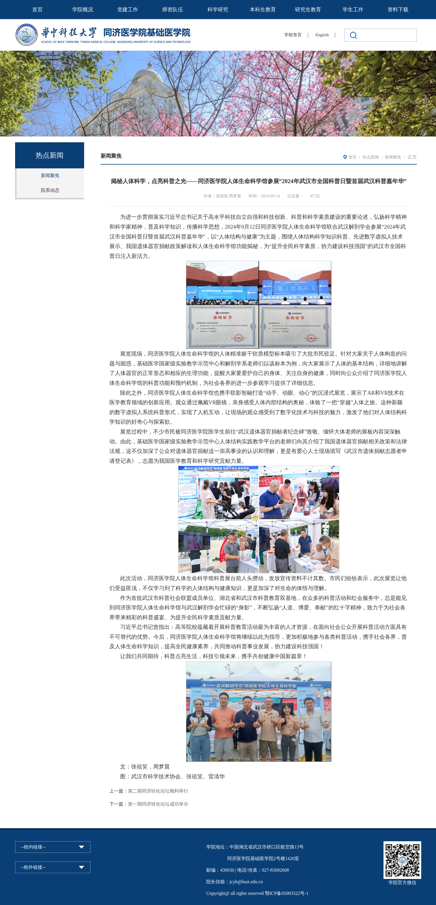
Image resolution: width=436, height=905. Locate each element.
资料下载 (398, 9)
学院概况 (82, 9)
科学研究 (217, 9)
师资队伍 (172, 9)
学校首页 (293, 34)
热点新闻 (371, 157)
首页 (37, 9)
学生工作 (353, 9)
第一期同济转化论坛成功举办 (158, 804)
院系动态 (50, 190)
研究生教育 (308, 9)
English (322, 34)
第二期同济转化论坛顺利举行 (158, 791)
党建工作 (127, 9)
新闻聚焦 (50, 175)
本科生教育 (263, 9)
